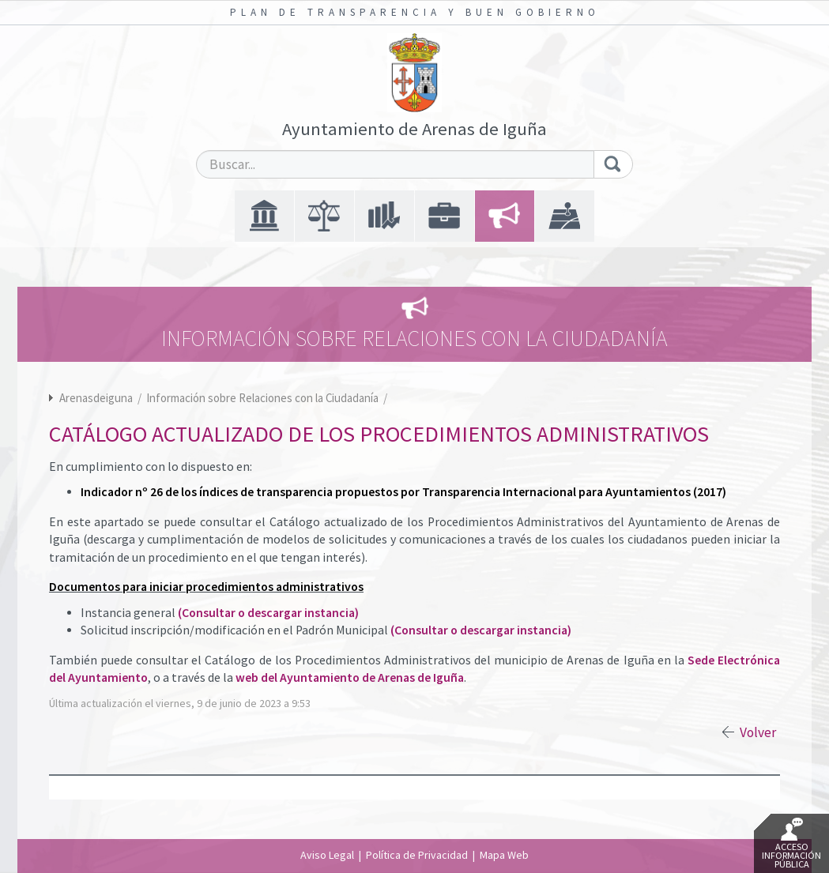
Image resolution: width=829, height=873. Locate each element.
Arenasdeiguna (96, 397)
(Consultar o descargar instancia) (268, 612)
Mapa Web (504, 855)
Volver (758, 732)
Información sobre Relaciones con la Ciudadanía (263, 397)
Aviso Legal (327, 855)
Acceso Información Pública (791, 844)
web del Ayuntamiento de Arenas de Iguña (350, 677)
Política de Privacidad (417, 855)
